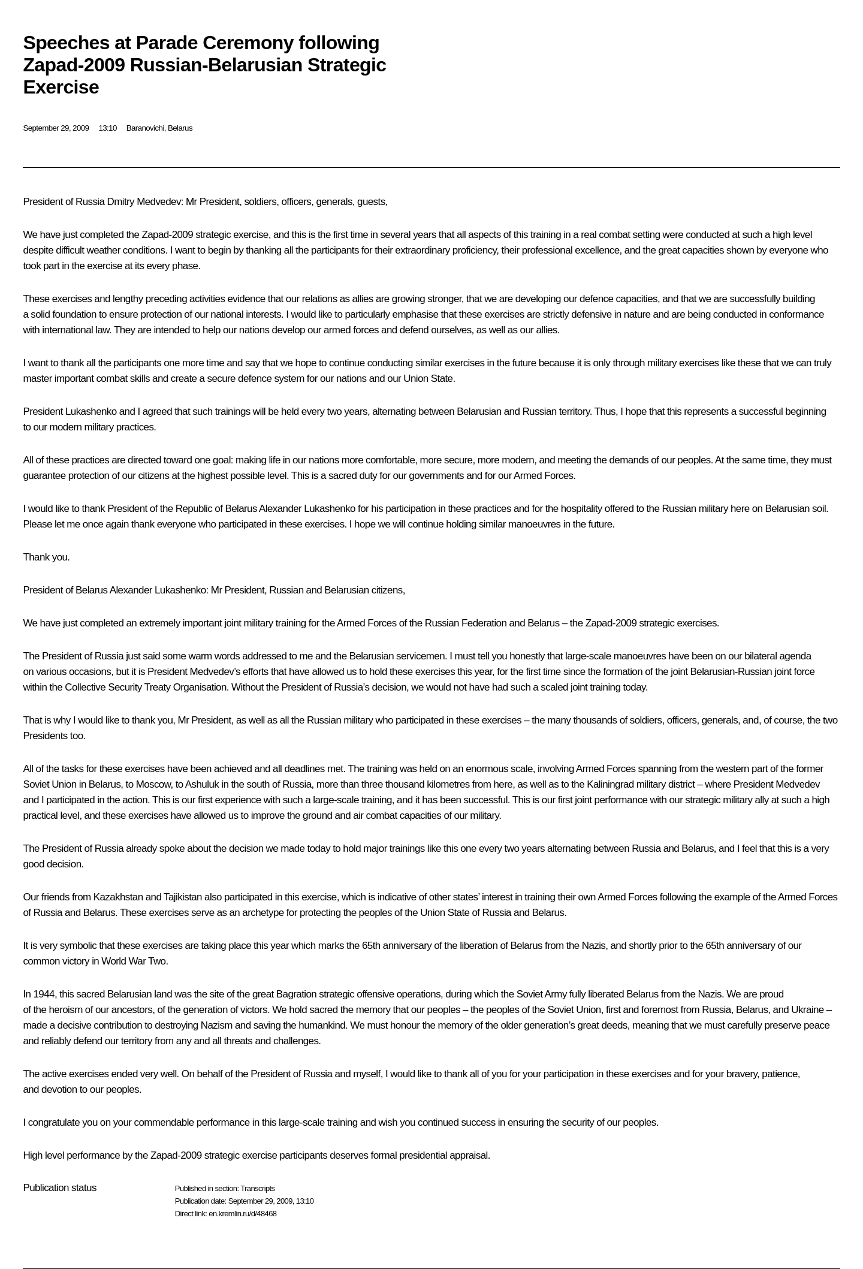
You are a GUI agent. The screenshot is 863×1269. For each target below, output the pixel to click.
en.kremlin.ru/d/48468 (242, 1213)
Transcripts (257, 1188)
